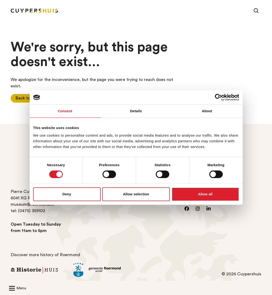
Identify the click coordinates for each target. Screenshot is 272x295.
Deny (66, 194)
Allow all (205, 194)
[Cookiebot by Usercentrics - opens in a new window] (218, 97)
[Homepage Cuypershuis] (34, 11)
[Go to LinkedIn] (208, 208)
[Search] (256, 10)
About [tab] (207, 111)
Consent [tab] (65, 111)
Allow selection (136, 194)
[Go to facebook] (187, 208)
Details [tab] (136, 111)
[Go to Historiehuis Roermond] (38, 270)
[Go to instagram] (197, 208)
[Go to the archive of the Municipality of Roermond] (101, 270)
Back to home (28, 98)
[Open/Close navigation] (16, 288)
